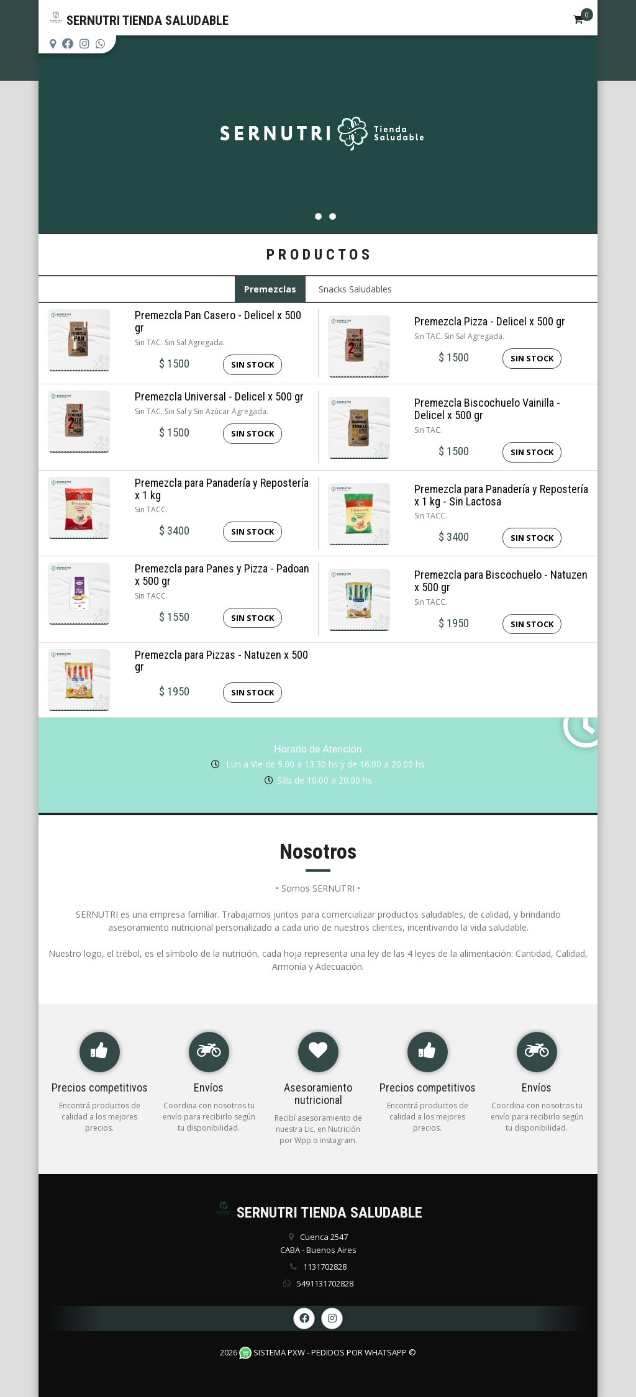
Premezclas (270, 289)
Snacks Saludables (355, 289)
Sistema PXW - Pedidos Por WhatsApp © (327, 1352)
